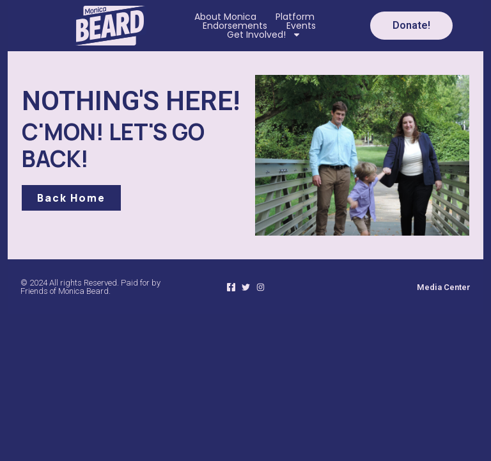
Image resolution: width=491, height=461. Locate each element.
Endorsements (235, 25)
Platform (295, 16)
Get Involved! (264, 34)
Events (301, 25)
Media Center (444, 287)
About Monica (225, 16)
